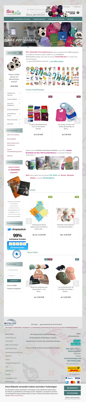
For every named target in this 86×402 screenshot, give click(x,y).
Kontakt (8, 375)
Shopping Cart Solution (35, 381)
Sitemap (9, 156)
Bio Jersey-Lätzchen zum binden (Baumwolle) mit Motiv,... (66, 127)
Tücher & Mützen (39, 19)
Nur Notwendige (72, 393)
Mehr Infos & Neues (11, 345)
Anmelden (14, 281)
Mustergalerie (11, 139)
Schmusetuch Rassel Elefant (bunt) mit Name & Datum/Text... (39, 227)
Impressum (9, 371)
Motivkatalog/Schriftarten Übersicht (13, 354)
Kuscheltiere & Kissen (11, 115)
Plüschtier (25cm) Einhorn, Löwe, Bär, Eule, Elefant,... (65, 226)
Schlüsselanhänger (12, 110)
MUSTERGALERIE (11, 349)
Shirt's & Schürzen (12, 120)
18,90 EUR (14, 87)
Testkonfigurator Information (10, 339)
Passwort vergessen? (14, 289)
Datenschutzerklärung (16, 395)
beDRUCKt (10, 124)
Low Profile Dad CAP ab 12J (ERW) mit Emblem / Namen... (66, 290)
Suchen (55, 7)
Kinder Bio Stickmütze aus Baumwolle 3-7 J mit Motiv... (39, 290)
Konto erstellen (12, 286)
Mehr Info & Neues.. (13, 135)
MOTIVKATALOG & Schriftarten (13, 145)
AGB (6, 367)
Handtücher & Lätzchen (21, 19)
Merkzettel (77, 7)
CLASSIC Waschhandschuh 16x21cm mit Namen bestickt (38, 127)
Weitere (70, 19)
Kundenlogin (65, 7)
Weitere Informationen (72, 397)
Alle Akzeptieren (72, 388)
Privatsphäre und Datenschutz (11, 380)
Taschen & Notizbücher (56, 19)
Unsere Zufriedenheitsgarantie (14, 151)
